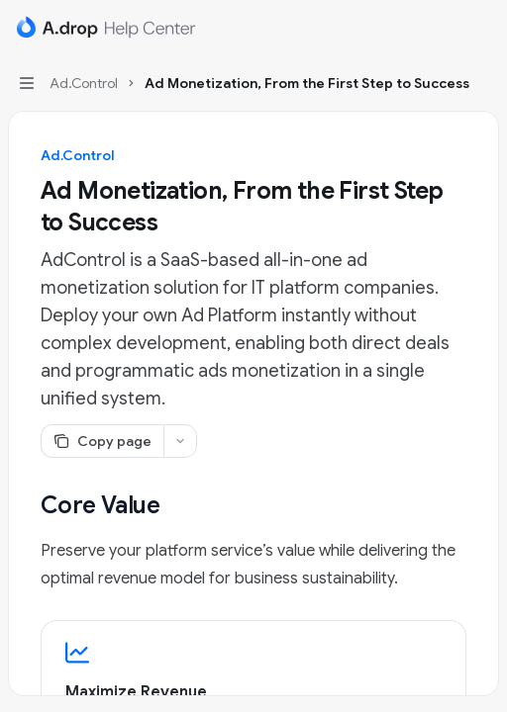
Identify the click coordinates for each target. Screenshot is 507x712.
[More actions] (481, 28)
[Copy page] (102, 441)
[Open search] (443, 28)
